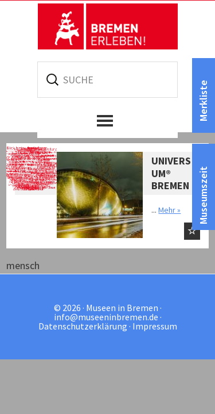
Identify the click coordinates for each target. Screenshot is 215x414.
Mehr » (169, 210)
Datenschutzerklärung (82, 326)
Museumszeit (203, 195)
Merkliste (203, 100)
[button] (107, 120)
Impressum (154, 326)
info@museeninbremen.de (106, 317)
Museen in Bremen (108, 26)
